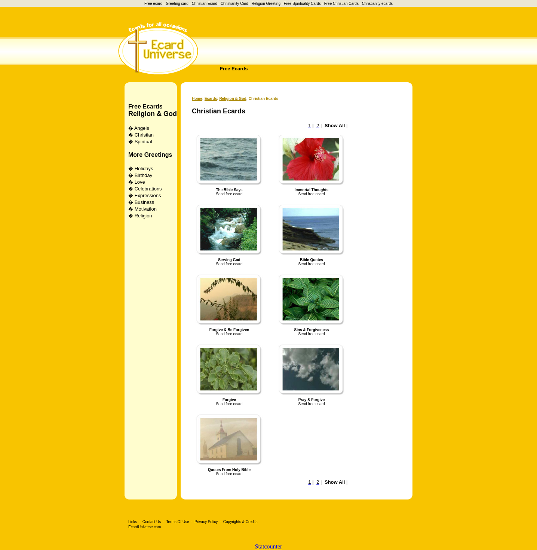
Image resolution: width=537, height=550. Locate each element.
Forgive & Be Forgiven (229, 330)
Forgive (229, 400)
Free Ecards (234, 68)
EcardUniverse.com (144, 527)
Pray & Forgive (311, 400)
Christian (144, 135)
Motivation (146, 209)
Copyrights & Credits (240, 522)
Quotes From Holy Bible (229, 470)
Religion (143, 216)
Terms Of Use (177, 522)
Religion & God (152, 113)
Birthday (144, 175)
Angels (141, 128)
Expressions (148, 195)
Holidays (144, 168)
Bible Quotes (311, 260)
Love (140, 182)
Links (132, 522)
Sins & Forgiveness (311, 330)
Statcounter (268, 546)
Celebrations (148, 189)
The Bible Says (229, 190)
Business (144, 202)
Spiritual (143, 141)
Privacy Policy (206, 522)
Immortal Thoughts (312, 190)
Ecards (211, 99)
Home (197, 99)
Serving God (229, 260)
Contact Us (151, 522)
